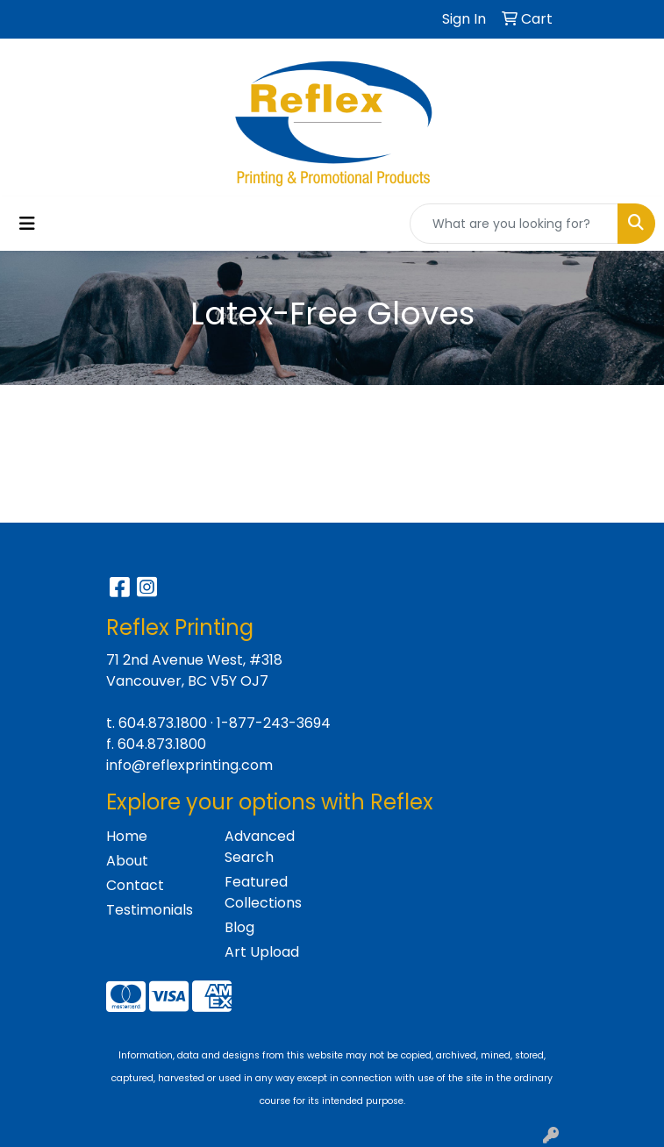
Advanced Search (260, 846)
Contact (135, 885)
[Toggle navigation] (27, 223)
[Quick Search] (514, 223)
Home (126, 836)
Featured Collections (263, 892)
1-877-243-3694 (274, 723)
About (127, 861)
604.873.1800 (162, 723)
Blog (239, 927)
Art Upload (262, 952)
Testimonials (149, 910)
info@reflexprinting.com (189, 765)
